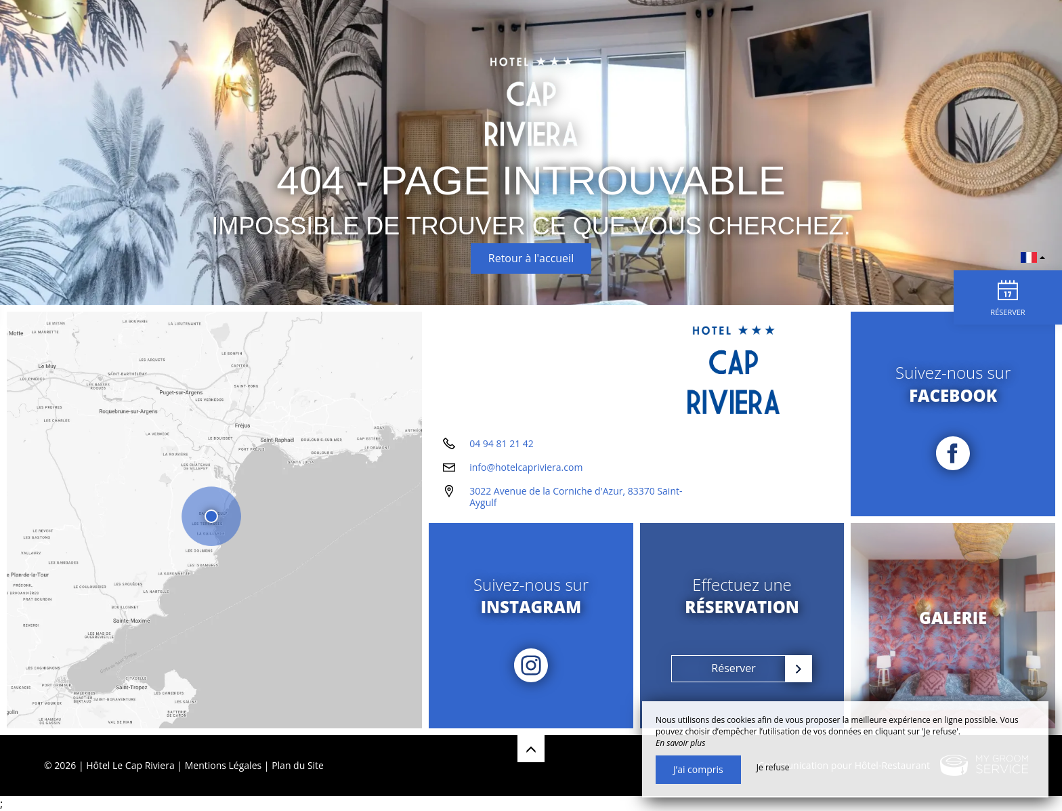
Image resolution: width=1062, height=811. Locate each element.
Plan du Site (298, 765)
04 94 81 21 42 (501, 443)
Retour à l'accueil (531, 258)
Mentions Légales (223, 765)
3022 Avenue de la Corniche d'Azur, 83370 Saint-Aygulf (575, 496)
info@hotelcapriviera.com (525, 467)
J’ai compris (698, 769)
